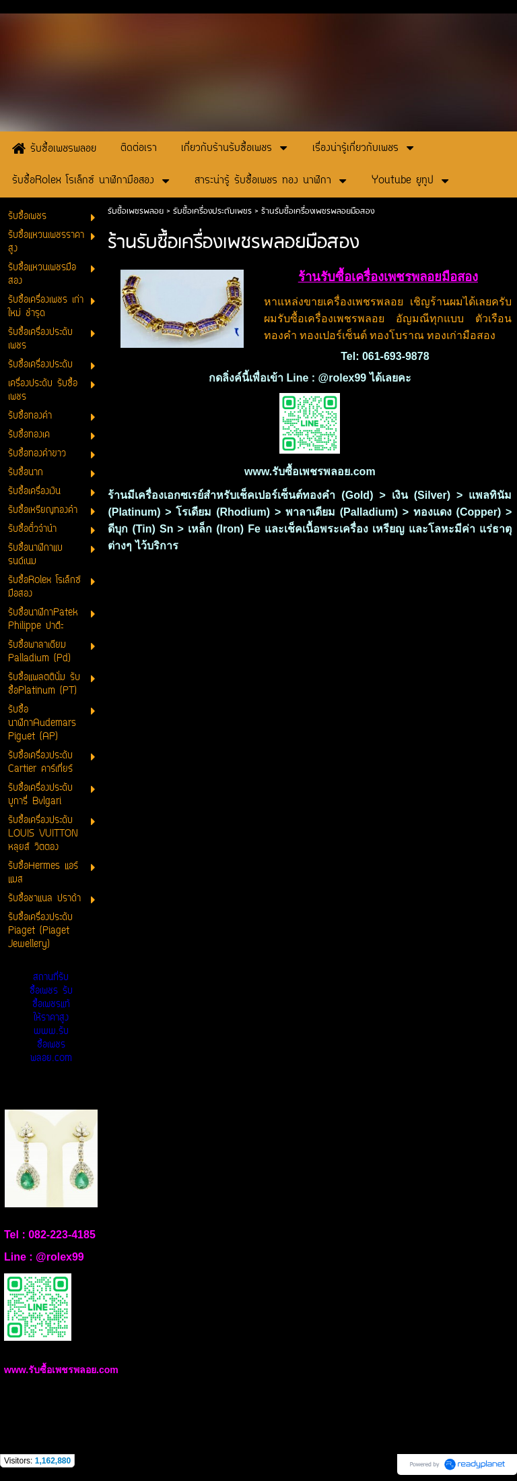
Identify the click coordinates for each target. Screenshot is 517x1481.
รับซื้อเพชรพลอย (136, 211)
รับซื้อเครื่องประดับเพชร (212, 211)
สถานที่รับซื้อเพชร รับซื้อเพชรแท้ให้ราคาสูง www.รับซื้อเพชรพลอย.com (51, 1018)
